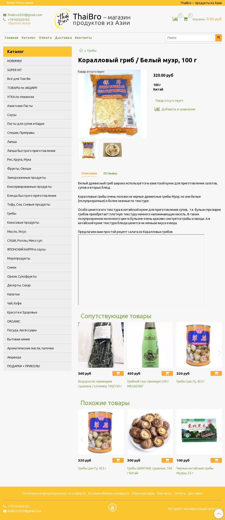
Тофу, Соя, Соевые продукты (28, 204)
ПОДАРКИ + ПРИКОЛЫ (23, 366)
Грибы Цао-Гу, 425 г (190, 381)
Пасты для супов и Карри (25, 123)
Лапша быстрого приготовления (31, 151)
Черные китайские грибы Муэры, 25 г (194, 471)
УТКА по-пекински (20, 97)
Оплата (45, 37)
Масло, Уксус (16, 231)
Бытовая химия (18, 339)
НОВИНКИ (14, 61)
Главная (12, 37)
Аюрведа (14, 357)
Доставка (63, 37)
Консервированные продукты (29, 186)
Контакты (83, 37)
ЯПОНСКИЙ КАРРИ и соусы (26, 249)
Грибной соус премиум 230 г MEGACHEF (148, 384)
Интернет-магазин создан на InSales (195, 508)
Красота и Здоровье (22, 312)
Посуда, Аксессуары (22, 330)
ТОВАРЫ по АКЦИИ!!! (22, 88)
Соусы (11, 115)
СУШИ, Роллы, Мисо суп (24, 240)
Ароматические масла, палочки (30, 348)
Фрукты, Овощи (19, 168)
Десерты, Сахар (19, 285)
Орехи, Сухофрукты (22, 276)
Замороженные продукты (26, 177)
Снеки (11, 267)
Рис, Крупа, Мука (19, 159)
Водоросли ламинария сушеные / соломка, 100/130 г (100, 384)
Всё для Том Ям (18, 79)
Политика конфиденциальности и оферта (54, 493)
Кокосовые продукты (23, 222)
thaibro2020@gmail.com (24, 15)
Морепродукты (18, 258)
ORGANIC (13, 321)
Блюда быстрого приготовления (31, 195)
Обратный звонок (19, 23)
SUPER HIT (14, 70)
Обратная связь (143, 493)
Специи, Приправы (21, 133)
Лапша (12, 142)
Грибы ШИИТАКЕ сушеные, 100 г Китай (149, 471)
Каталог (29, 37)
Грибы (91, 50)
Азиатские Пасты (20, 106)
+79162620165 (18, 19)
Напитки (13, 294)
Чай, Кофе (14, 303)
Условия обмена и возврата (108, 493)
